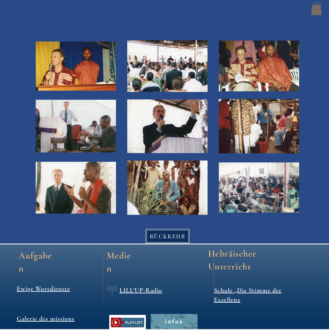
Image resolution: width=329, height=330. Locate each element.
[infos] (174, 321)
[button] (316, 8)
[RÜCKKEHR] (168, 236)
